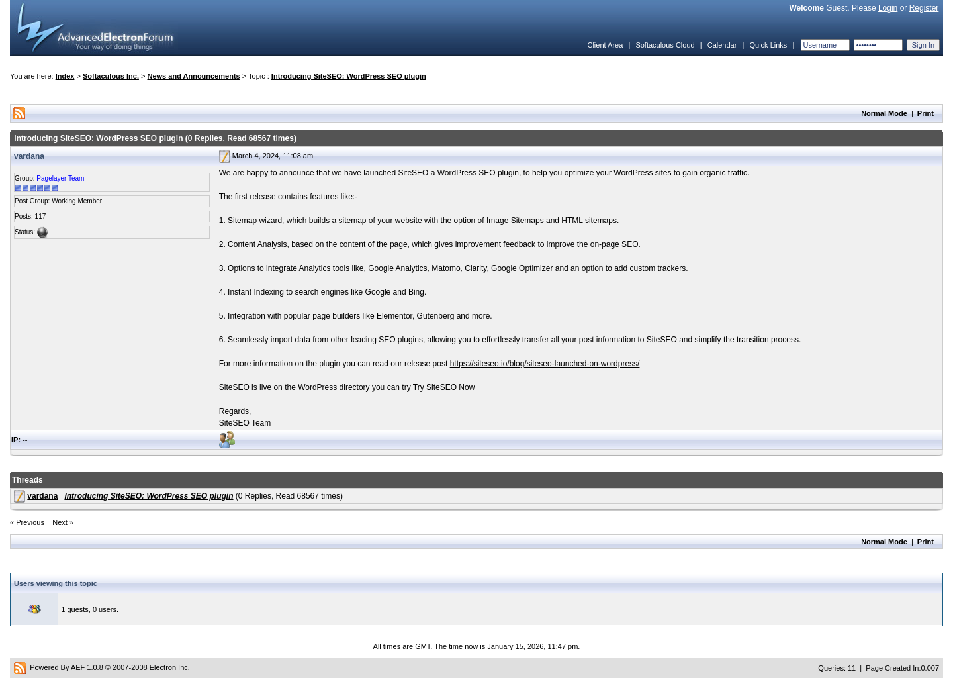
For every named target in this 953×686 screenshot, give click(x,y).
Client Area (605, 45)
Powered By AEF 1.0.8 (66, 667)
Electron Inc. (170, 667)
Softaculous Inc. (111, 76)
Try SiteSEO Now (444, 387)
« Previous (27, 522)
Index (65, 76)
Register (924, 8)
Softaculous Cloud (664, 45)
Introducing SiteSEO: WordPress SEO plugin (348, 76)
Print (925, 113)
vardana (29, 156)
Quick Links (768, 45)
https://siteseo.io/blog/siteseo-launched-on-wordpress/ (545, 363)
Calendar (722, 45)
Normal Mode (884, 113)
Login (887, 8)
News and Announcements (194, 76)
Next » (62, 522)
